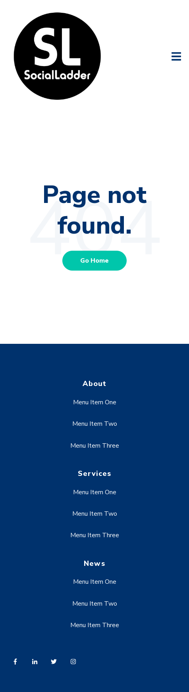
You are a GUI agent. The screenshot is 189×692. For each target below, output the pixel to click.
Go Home (94, 260)
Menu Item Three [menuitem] (94, 445)
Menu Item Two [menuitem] (94, 423)
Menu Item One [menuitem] (94, 402)
